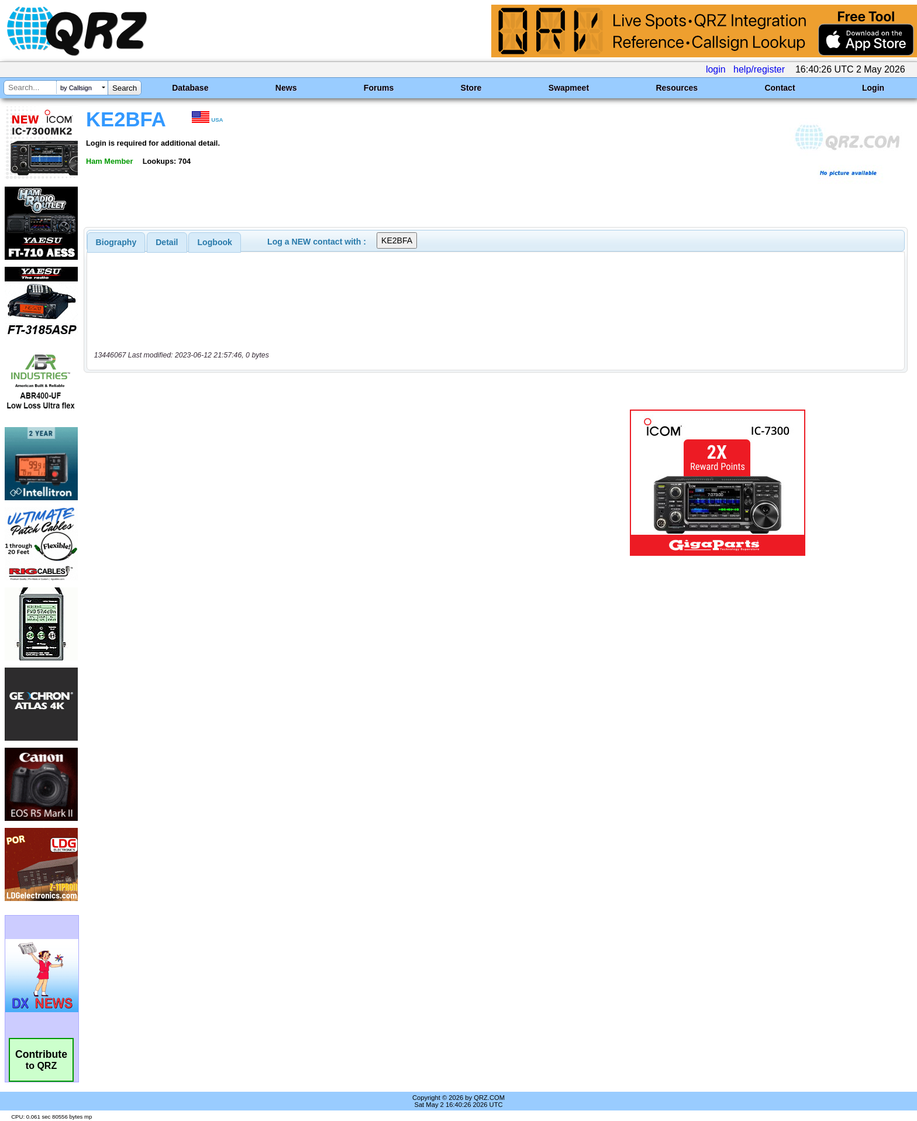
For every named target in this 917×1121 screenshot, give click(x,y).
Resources (677, 87)
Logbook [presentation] (215, 242)
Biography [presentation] (116, 242)
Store (471, 87)
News (286, 87)
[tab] (116, 242)
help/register (759, 69)
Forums (379, 87)
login (716, 69)
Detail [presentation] (167, 242)
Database (190, 87)
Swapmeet (569, 87)
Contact (779, 87)
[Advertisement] (315, 483)
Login (873, 87)
